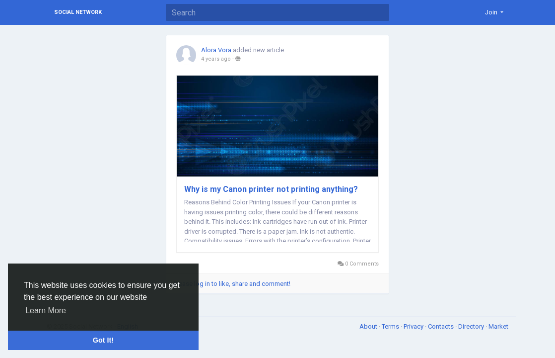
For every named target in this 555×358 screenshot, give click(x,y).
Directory (472, 326)
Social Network (78, 12)
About (369, 326)
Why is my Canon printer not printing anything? (271, 189)
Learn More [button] (45, 310)
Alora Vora (216, 50)
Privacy (414, 326)
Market (498, 326)
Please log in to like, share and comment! (232, 283)
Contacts (441, 326)
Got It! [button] (103, 340)
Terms (391, 326)
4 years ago (216, 59)
